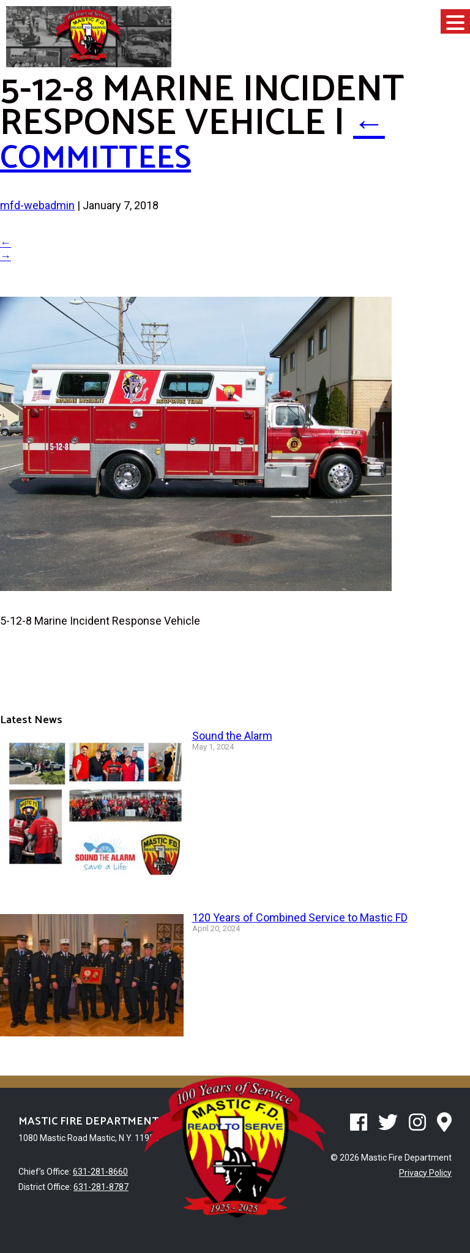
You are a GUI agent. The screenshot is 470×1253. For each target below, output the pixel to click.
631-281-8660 (100, 1172)
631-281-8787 (101, 1187)
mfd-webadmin (37, 205)
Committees (195, 140)
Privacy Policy (425, 1173)
